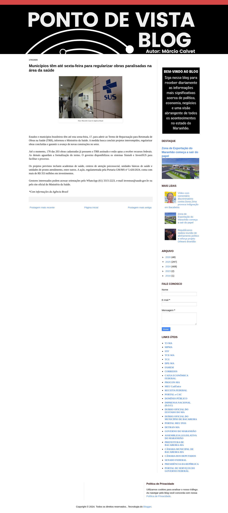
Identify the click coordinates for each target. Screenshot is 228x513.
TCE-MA (169, 355)
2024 (168, 266)
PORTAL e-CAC (173, 394)
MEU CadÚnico (173, 386)
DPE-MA (169, 363)
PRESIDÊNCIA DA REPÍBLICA (182, 464)
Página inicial (91, 207)
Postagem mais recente (42, 207)
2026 (168, 257)
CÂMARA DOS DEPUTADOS (180, 456)
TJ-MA (168, 343)
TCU (167, 359)
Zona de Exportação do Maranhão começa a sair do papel (180, 152)
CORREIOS (171, 371)
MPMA (168, 347)
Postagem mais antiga (139, 207)
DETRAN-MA (172, 427)
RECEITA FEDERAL (176, 390)
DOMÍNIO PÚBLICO (176, 398)
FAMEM (169, 367)
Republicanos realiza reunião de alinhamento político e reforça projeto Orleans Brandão (188, 236)
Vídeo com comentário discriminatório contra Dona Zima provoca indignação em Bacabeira (181, 200)
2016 (168, 275)
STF (167, 351)
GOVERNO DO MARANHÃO (180, 431)
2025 (168, 261)
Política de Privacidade (158, 496)
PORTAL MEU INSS (175, 423)
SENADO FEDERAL (176, 460)
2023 (168, 271)
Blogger (147, 506)
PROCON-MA (172, 382)
